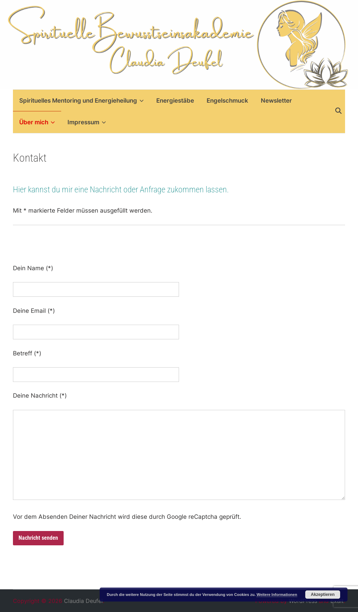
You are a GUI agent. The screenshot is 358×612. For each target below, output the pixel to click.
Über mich (37, 122)
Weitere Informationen (277, 594)
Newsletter (276, 100)
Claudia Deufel (83, 600)
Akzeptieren (323, 594)
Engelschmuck (227, 100)
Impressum (86, 122)
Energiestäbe (175, 100)
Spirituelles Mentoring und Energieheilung (81, 100)
